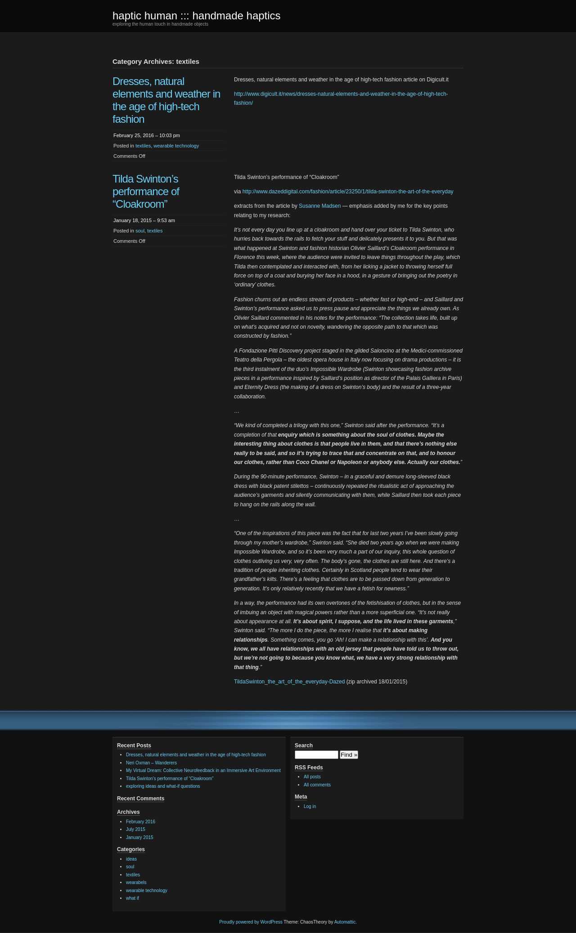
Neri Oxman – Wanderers (151, 762)
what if (132, 898)
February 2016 (140, 821)
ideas (131, 859)
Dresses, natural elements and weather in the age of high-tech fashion (166, 100)
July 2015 (135, 829)
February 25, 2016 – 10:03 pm (146, 135)
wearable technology (176, 145)
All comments (317, 784)
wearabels (136, 882)
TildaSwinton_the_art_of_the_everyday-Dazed (289, 682)
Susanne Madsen (320, 206)
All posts (312, 776)
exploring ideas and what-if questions (163, 786)
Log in (310, 806)
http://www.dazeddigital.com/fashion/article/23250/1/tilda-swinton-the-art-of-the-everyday (348, 191)
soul (139, 230)
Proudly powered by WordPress (250, 922)
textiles (143, 145)
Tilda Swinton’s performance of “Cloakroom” (145, 191)
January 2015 (139, 837)
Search (304, 745)
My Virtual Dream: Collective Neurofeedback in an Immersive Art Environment (203, 770)
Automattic (345, 922)
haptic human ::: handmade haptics (196, 15)
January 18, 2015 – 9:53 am (144, 220)
